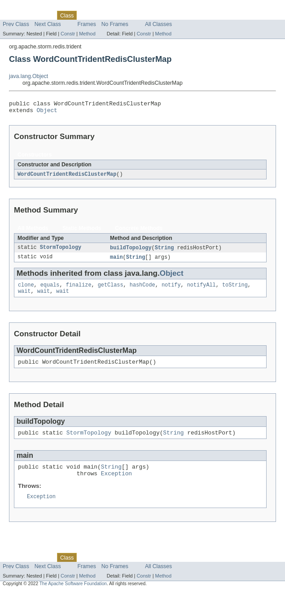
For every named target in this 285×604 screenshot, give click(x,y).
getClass (110, 289)
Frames (87, 24)
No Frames (114, 24)
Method (87, 33)
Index (153, 15)
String (164, 251)
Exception (116, 484)
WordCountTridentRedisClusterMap (67, 177)
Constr (68, 33)
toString (235, 289)
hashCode (142, 289)
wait (24, 296)
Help (171, 15)
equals (50, 289)
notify (171, 289)
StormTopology (60, 251)
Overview (14, 15)
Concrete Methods (138, 231)
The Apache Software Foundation (73, 595)
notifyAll (201, 289)
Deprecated (128, 15)
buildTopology (130, 251)
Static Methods (81, 231)
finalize (79, 289)
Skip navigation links (24, 7)
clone (26, 289)
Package (41, 15)
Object (47, 113)
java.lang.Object (28, 76)
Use (87, 15)
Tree (102, 15)
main (116, 261)
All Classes (158, 24)
